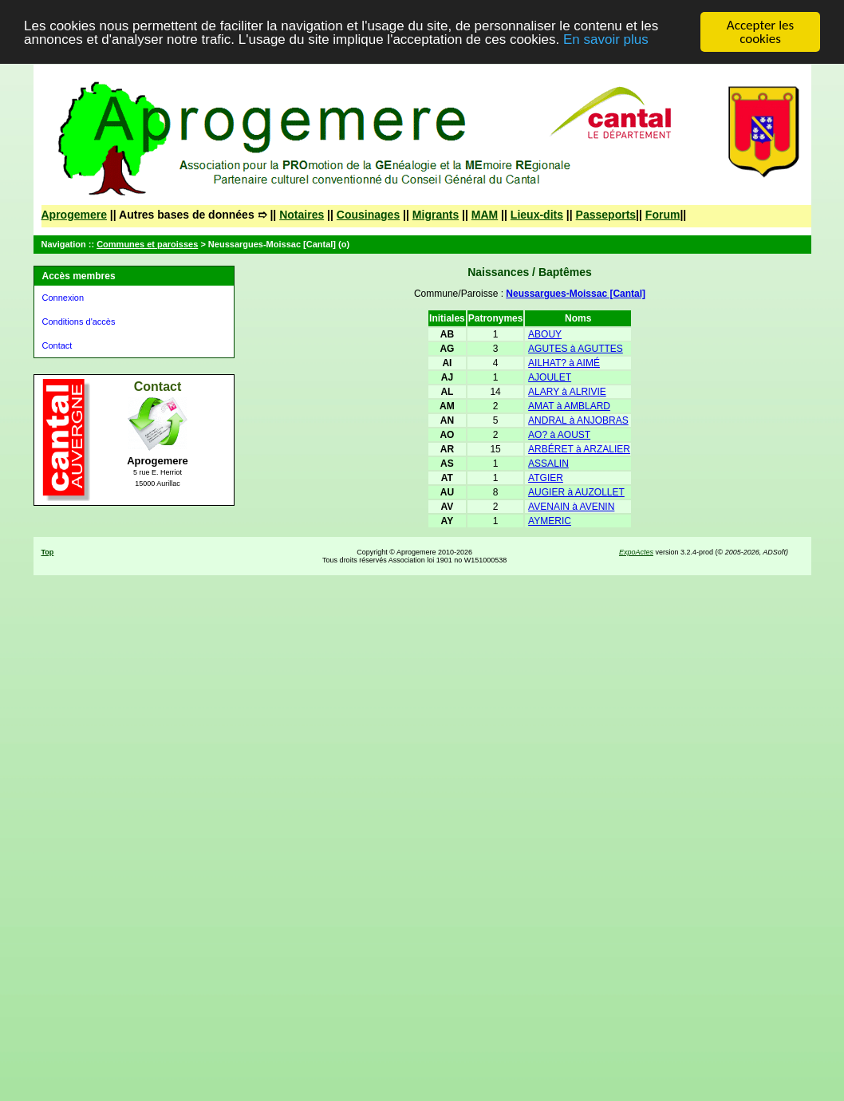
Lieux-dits (537, 214)
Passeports (606, 214)
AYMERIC (549, 521)
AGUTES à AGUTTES (575, 348)
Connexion (63, 297)
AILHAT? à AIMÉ (564, 363)
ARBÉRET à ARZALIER (579, 449)
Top (47, 552)
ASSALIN (548, 463)
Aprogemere (74, 214)
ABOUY (545, 334)
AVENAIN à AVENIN (571, 506)
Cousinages (368, 214)
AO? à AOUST (559, 434)
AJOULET (549, 377)
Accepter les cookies (760, 32)
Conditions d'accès (79, 321)
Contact (57, 345)
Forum (662, 214)
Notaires (301, 214)
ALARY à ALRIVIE (567, 391)
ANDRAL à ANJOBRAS (578, 420)
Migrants (435, 214)
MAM (484, 214)
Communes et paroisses (147, 244)
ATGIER (545, 477)
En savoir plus (606, 39)
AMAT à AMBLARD (569, 406)
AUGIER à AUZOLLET (576, 492)
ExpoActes (636, 552)
